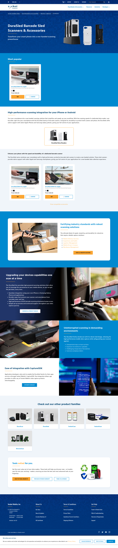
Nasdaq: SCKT (13, 524)
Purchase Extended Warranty (42, 482)
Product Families (46, 17)
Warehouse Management (70, 251)
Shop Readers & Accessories (30, 17)
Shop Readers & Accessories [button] (75, 9)
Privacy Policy (67, 517)
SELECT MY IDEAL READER (21, 482)
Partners (84, 2)
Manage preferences (86, 545)
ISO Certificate (39, 524)
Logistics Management (70, 246)
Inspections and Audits (70, 244)
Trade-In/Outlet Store (96, 513)
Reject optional (99, 545)
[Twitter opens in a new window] (102, 536)
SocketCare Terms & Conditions (71, 520)
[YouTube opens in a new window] (106, 536)
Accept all (111, 545)
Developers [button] (105, 9)
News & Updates (40, 517)
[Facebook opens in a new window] (99, 536)
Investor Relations (41, 520)
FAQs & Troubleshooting (97, 517)
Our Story (38, 513)
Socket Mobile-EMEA (14, 17)
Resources (89, 9)
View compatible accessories (59, 208)
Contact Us (76, 2)
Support (69, 2)
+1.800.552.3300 (19, 519)
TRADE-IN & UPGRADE (61, 482)
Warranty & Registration (97, 520)
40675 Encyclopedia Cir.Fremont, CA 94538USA (14, 514)
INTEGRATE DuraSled (29, 388)
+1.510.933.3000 (19, 521)
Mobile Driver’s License (70, 249)
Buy (18, 100)
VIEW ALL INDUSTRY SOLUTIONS (83, 256)
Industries (97, 9)
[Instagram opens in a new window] (109, 536)
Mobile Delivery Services (71, 242)
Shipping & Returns (68, 524)
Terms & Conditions (68, 513)
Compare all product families (30, 314)
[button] (109, 2)
